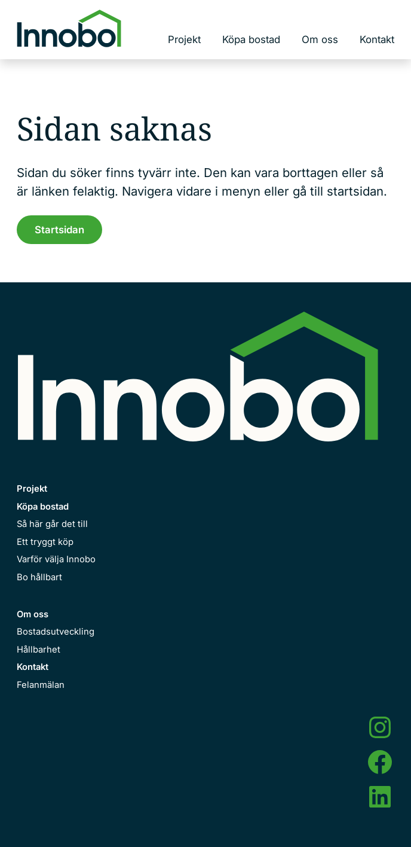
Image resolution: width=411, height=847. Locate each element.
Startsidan (59, 230)
